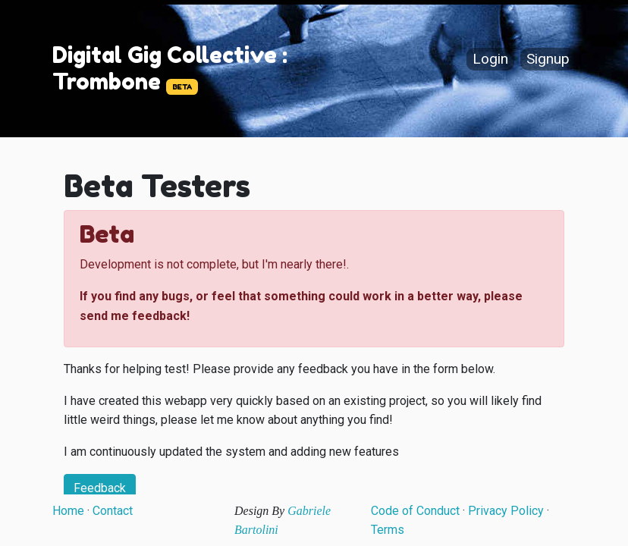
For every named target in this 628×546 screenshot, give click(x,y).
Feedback (100, 488)
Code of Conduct (415, 511)
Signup (548, 59)
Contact (113, 511)
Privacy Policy (506, 511)
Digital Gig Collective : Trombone (169, 68)
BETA (182, 87)
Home (68, 511)
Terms (387, 529)
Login (490, 59)
